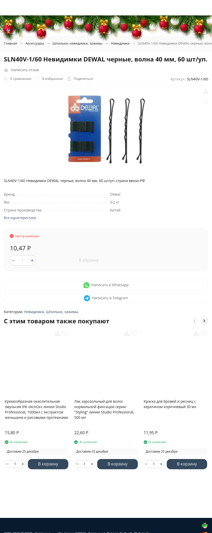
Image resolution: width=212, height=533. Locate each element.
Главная (10, 43)
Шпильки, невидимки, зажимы (77, 43)
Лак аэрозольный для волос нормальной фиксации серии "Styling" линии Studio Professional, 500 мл (104, 409)
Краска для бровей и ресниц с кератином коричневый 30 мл (170, 404)
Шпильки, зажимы (62, 311)
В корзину (88, 260)
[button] (194, 321)
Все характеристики (20, 217)
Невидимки (120, 43)
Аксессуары (35, 43)
